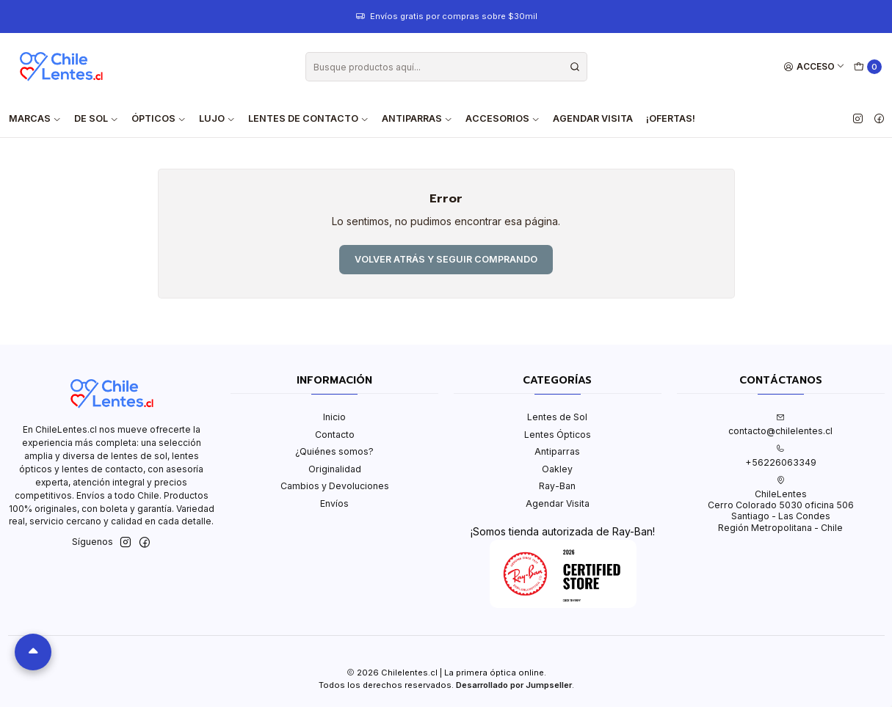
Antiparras (557, 451)
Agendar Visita (593, 118)
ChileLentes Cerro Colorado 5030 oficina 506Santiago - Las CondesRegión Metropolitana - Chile (781, 504)
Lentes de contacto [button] (308, 118)
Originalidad (334, 469)
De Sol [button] (96, 118)
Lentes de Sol (557, 416)
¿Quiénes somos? (334, 451)
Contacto (335, 434)
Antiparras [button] (417, 118)
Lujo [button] (217, 118)
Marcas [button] (35, 118)
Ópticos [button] (158, 118)
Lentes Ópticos (557, 434)
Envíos (334, 503)
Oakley (557, 469)
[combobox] (446, 66)
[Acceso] (814, 67)
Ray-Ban (557, 485)
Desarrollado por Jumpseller (514, 685)
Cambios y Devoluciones (334, 485)
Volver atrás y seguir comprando (446, 259)
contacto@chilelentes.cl (780, 424)
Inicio (334, 416)
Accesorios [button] (502, 118)
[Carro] (868, 67)
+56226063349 (780, 456)
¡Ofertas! (670, 118)
